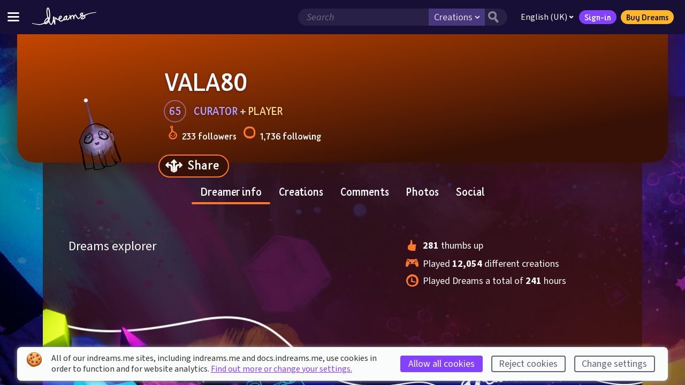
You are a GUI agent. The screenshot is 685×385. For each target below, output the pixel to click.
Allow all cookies (441, 364)
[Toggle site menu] (13, 17)
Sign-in (597, 17)
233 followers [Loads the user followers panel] (202, 134)
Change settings (614, 364)
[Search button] (496, 17)
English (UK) (547, 17)
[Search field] (363, 17)
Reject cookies (528, 364)
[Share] (193, 166)
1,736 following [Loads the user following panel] (282, 134)
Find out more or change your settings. (281, 369)
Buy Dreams (647, 17)
